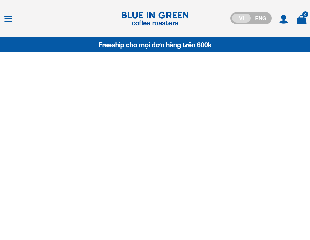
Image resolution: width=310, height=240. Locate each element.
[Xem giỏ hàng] (302, 18)
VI (241, 18)
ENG (260, 18)
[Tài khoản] (284, 18)
